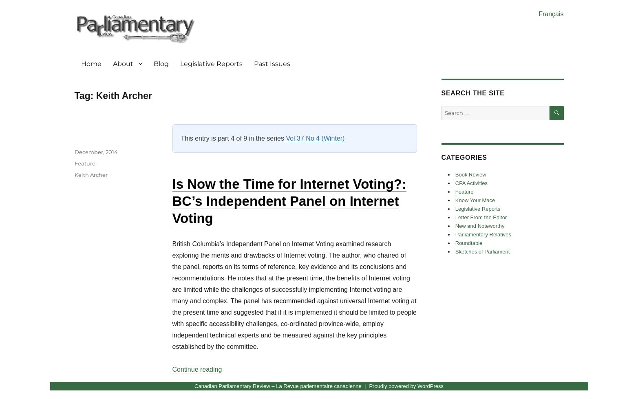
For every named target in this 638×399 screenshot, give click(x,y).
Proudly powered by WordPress (406, 386)
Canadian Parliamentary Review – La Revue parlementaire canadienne (278, 386)
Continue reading (197, 369)
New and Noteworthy (480, 226)
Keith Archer (91, 175)
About (123, 64)
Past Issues (272, 64)
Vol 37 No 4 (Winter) (315, 138)
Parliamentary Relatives (483, 234)
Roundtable (469, 243)
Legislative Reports (211, 64)
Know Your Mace (475, 200)
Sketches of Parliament (482, 252)
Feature (85, 163)
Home (91, 64)
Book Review (470, 175)
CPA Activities (471, 183)
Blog (161, 64)
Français (551, 14)
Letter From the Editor (481, 217)
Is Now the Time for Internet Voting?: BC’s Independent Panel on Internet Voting (289, 201)
